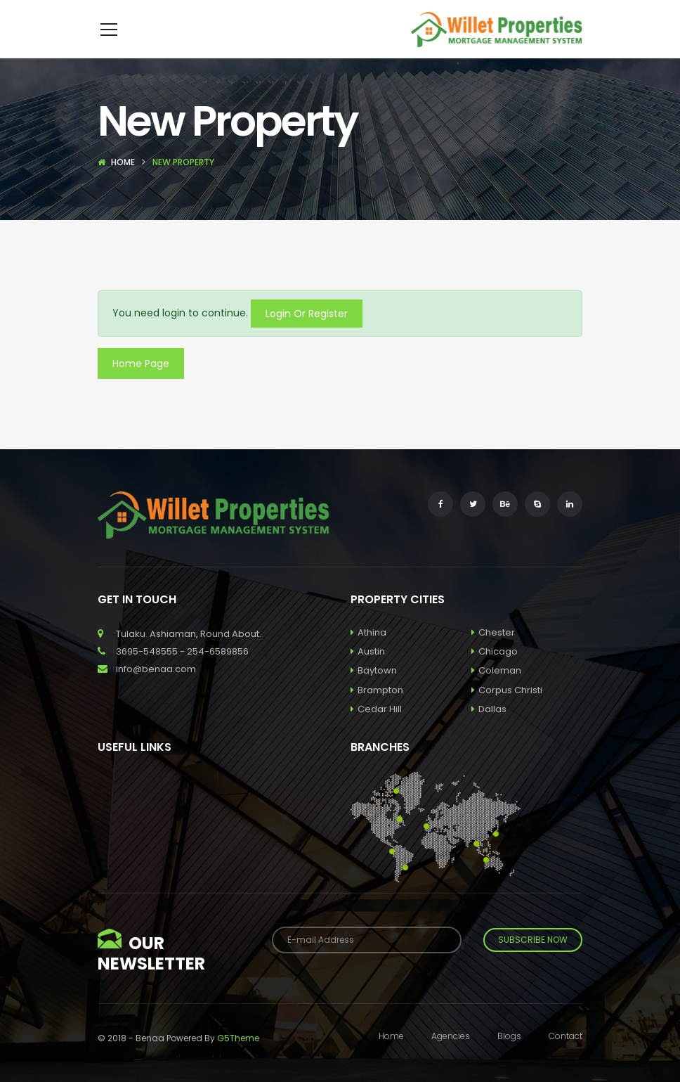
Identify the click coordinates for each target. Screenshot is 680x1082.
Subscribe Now (533, 961)
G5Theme (238, 1059)
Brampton (377, 711)
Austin (368, 672)
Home (123, 183)
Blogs (509, 1057)
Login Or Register (307, 335)
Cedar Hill (376, 730)
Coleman (496, 691)
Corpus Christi (506, 711)
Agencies (450, 1057)
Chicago (494, 672)
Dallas (488, 730)
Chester (493, 653)
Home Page (140, 385)
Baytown (374, 691)
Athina (368, 653)
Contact (565, 1057)
